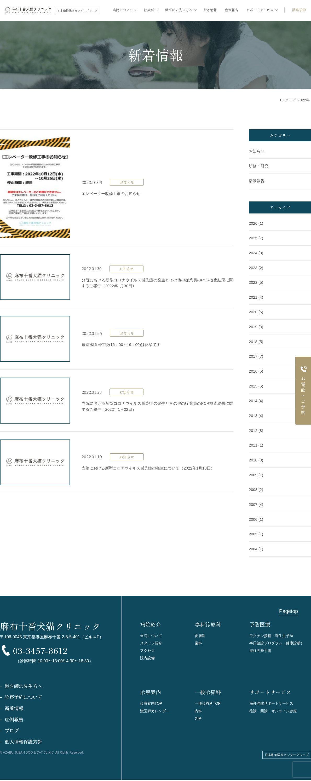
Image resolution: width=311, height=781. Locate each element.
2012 (253, 427)
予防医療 (259, 620)
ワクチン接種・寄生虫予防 (272, 631)
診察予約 (299, 9)
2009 (253, 471)
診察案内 (150, 689)
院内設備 (148, 655)
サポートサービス (270, 689)
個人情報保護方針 (23, 743)
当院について (152, 631)
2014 (253, 398)
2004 (253, 544)
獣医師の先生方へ (23, 687)
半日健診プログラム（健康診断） (278, 639)
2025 (253, 237)
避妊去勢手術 (261, 647)
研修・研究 (258, 166)
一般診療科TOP (208, 700)
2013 (253, 413)
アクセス (148, 647)
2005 (253, 530)
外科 (199, 716)
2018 (253, 340)
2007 (253, 501)
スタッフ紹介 (152, 639)
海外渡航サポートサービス (272, 700)
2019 (253, 325)
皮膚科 (200, 631)
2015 (253, 383)
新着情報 (210, 9)
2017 (253, 354)
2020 (253, 310)
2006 (253, 515)
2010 (253, 457)
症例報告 (231, 9)
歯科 (199, 639)
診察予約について (23, 698)
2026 (253, 223)
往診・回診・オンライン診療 (274, 708)
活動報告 (256, 180)
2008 (253, 486)
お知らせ (256, 151)
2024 (253, 252)
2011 (253, 442)
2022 (253, 281)
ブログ (12, 732)
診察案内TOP (152, 700)
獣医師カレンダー (155, 708)
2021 (253, 296)
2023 (253, 266)
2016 (253, 369)
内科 (199, 708)
